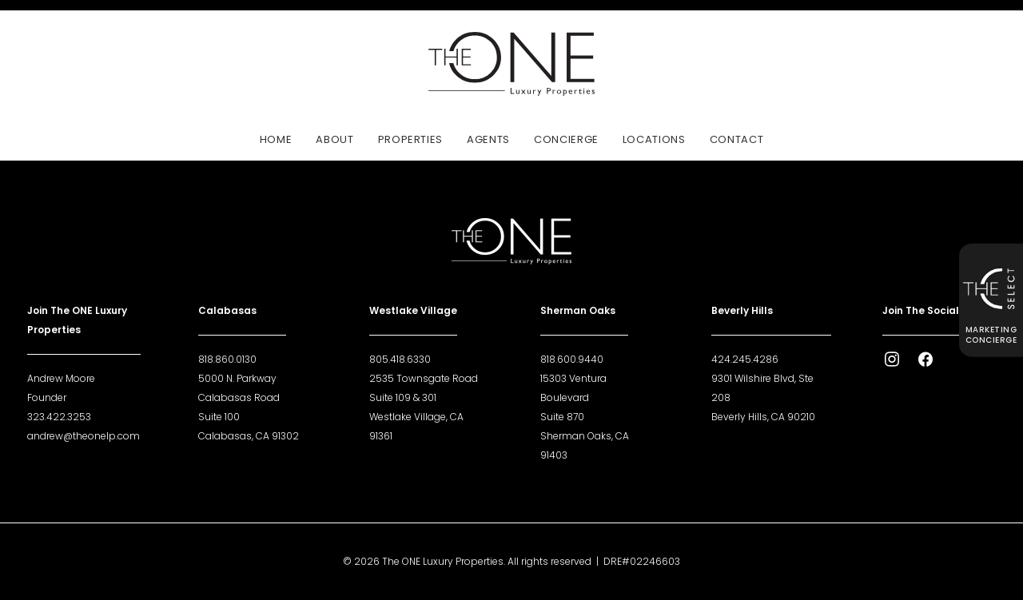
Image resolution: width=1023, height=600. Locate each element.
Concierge (566, 139)
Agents (488, 139)
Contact (737, 139)
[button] (892, 363)
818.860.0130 (227, 359)
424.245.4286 (744, 359)
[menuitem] (281, 139)
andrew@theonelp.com (83, 436)
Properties (411, 139)
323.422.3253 (59, 416)
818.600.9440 (571, 359)
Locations (654, 139)
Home (276, 139)
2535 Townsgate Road (423, 378)
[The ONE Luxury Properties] (511, 64)
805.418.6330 (400, 359)
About (334, 139)
